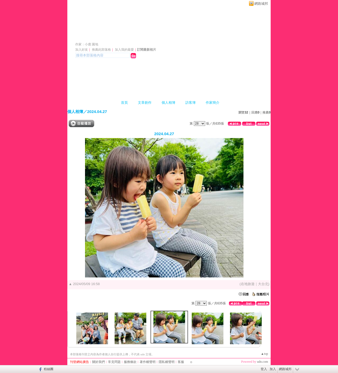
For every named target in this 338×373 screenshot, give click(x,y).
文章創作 (145, 103)
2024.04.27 (97, 111)
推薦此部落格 (101, 49)
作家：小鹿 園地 (86, 44)
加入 (273, 369)
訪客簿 (190, 103)
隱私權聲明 (167, 362)
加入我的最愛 (124, 49)
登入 (264, 369)
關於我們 (98, 362)
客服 (181, 362)
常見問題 (114, 362)
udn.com (262, 361)
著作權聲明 (148, 362)
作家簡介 (212, 103)
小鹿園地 (90, 36)
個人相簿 (168, 103)
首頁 (124, 103)
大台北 (263, 284)
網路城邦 (261, 4)
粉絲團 (48, 369)
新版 (127, 36)
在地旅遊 (248, 284)
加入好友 (81, 49)
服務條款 (130, 362)
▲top (264, 354)
